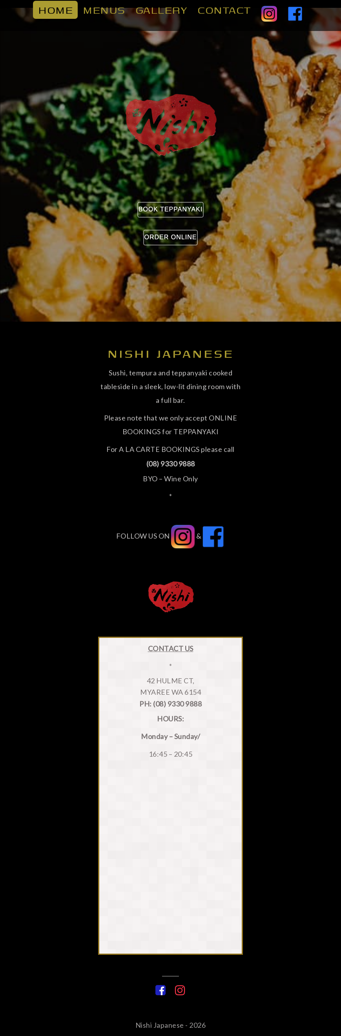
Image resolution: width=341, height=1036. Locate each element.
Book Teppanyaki (171, 209)
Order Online (170, 237)
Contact (224, 11)
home (55, 11)
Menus (104, 11)
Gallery (161, 11)
